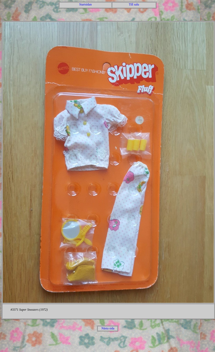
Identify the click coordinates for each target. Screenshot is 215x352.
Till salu (134, 4)
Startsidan (85, 4)
